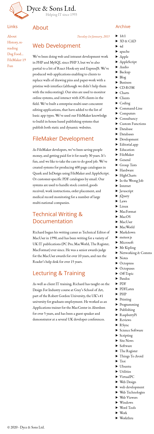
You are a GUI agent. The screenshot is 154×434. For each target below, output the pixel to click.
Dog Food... (15, 53)
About (12, 36)
